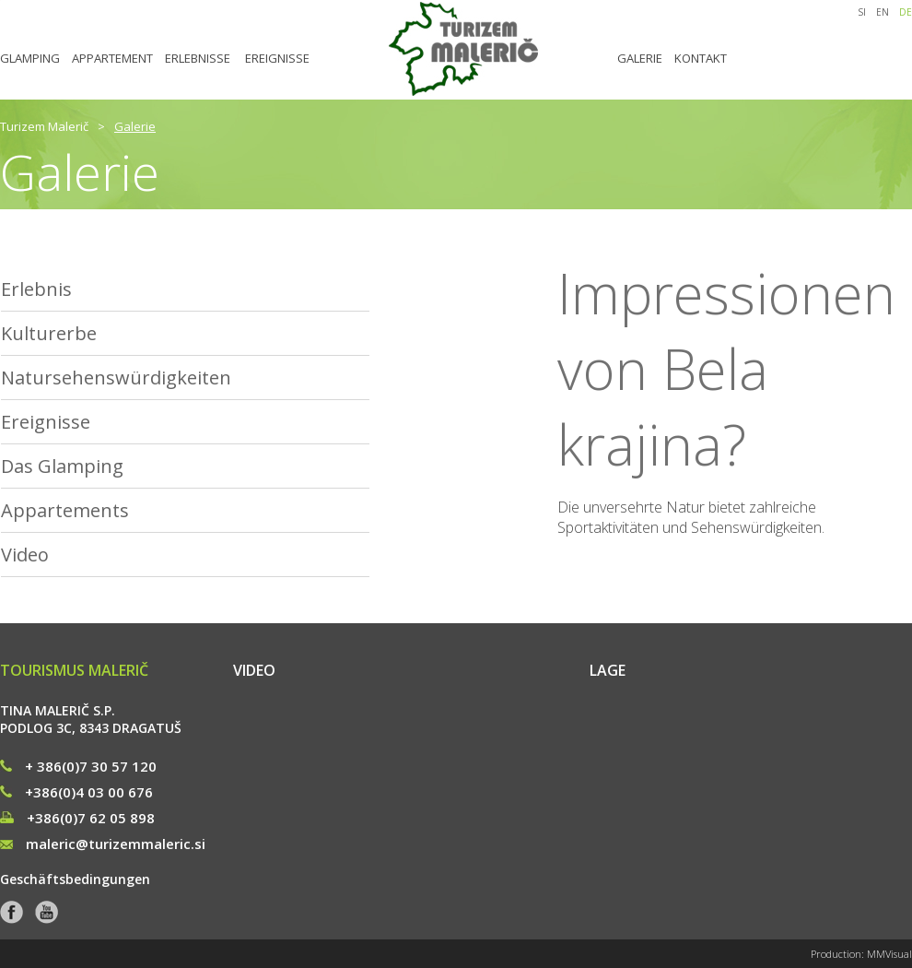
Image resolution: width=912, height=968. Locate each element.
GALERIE (639, 58)
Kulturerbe (49, 333)
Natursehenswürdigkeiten (116, 377)
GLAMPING (30, 58)
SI (862, 12)
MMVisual (889, 954)
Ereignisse (45, 421)
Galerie (135, 126)
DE (905, 12)
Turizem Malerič (44, 126)
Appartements (65, 510)
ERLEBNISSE (197, 58)
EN (882, 12)
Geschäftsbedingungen (75, 879)
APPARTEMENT (112, 58)
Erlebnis (36, 289)
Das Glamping (62, 466)
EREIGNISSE (277, 58)
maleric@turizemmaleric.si (102, 843)
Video (25, 554)
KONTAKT (700, 58)
